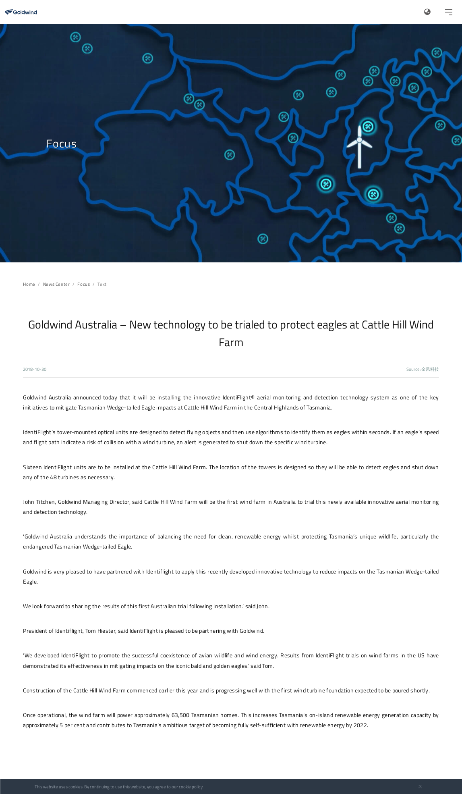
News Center (56, 284)
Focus (83, 284)
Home (29, 284)
